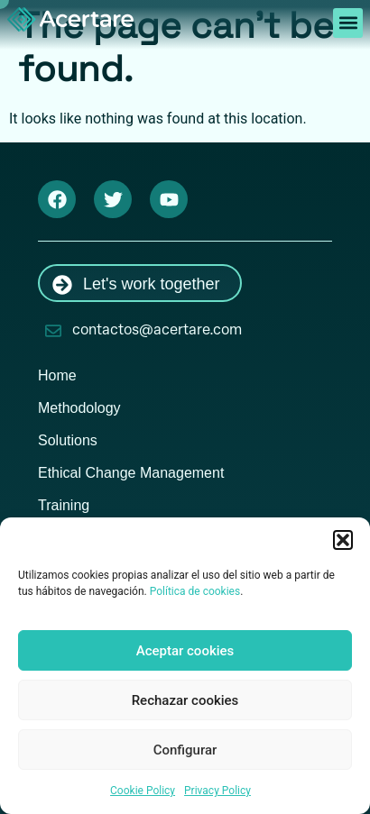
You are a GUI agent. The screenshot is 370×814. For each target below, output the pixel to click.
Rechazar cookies (185, 700)
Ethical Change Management (131, 472)
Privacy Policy (217, 790)
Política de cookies (195, 591)
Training (63, 505)
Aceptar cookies (185, 651)
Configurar (185, 750)
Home (57, 375)
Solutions (67, 440)
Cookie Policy (142, 790)
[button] (343, 540)
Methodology (79, 408)
